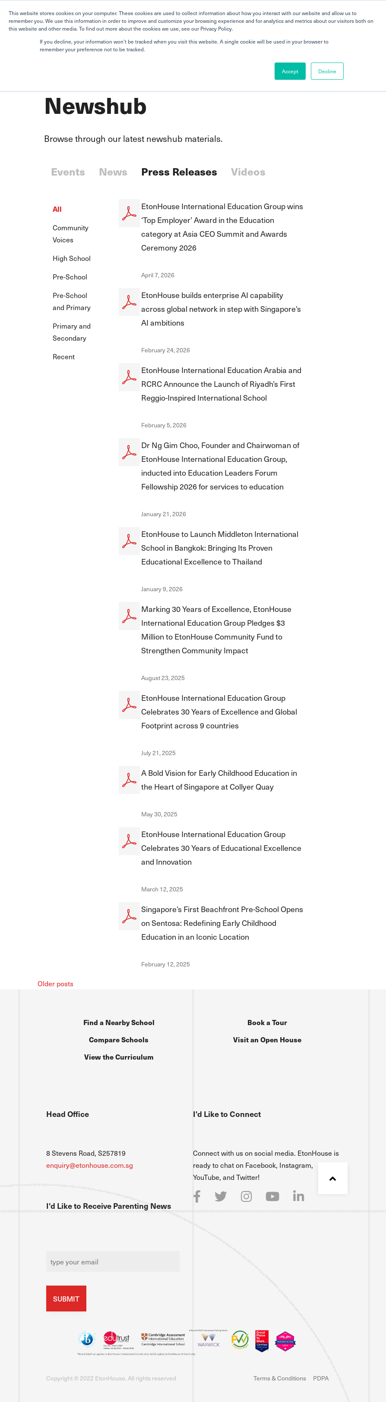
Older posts (55, 983)
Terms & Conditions (279, 1378)
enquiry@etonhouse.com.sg (89, 1165)
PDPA (321, 1378)
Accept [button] (290, 71)
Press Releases (179, 171)
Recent (64, 356)
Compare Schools (119, 1039)
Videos (248, 171)
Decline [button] (327, 71)
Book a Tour (267, 1022)
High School (72, 258)
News (113, 171)
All (57, 209)
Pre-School (70, 276)
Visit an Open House (267, 1039)
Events (68, 171)
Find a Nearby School (119, 1022)
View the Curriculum (119, 1056)
